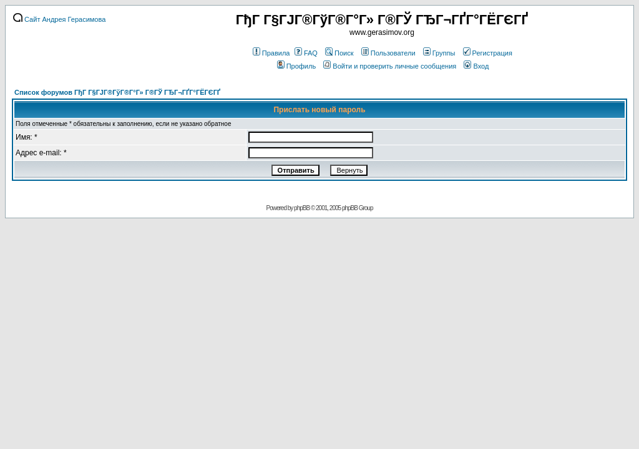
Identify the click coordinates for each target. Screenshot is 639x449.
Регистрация (487, 53)
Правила (271, 53)
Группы (439, 53)
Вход (476, 66)
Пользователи (388, 53)
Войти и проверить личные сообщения (389, 66)
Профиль (296, 66)
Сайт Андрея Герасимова (59, 19)
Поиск (339, 53)
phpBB (302, 208)
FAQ (306, 53)
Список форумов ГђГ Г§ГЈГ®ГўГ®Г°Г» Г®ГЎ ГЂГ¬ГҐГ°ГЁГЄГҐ (117, 92)
